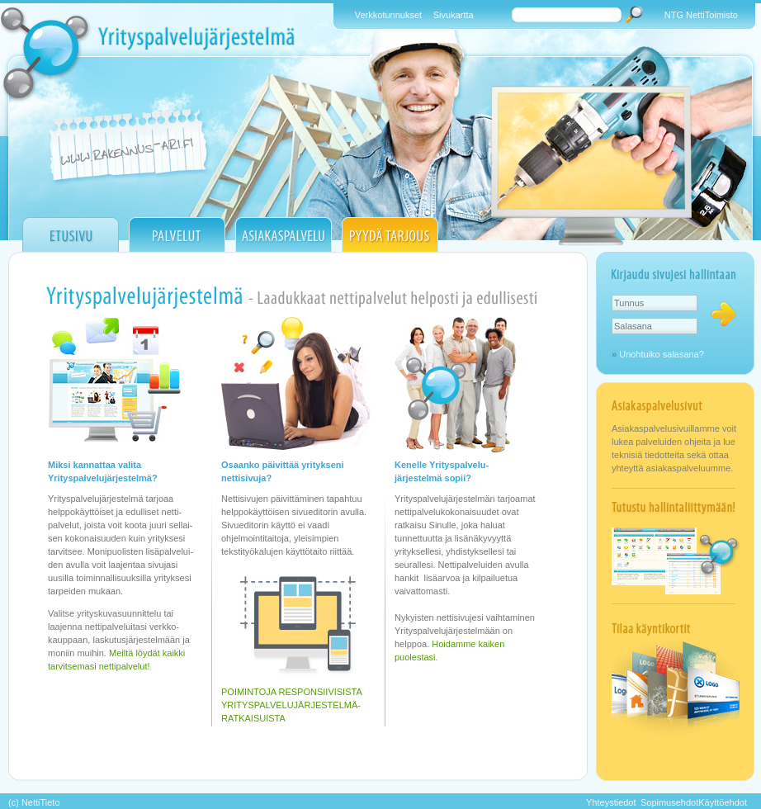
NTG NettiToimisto (701, 15)
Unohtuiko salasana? (661, 354)
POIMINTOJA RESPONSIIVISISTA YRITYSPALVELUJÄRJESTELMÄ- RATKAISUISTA (291, 705)
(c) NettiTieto (34, 802)
